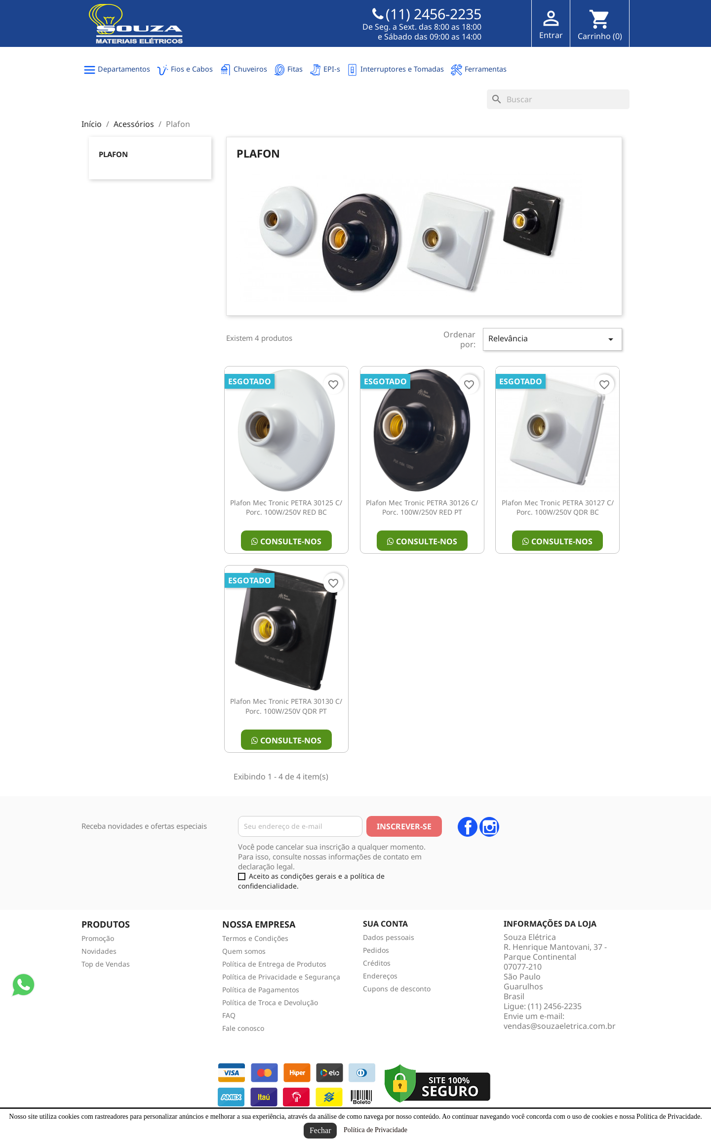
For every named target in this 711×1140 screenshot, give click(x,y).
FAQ (229, 1015)
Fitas (288, 70)
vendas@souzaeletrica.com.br (560, 1025)
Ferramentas (478, 70)
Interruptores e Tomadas (395, 70)
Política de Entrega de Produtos (274, 964)
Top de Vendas (105, 964)
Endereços (380, 975)
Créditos (377, 963)
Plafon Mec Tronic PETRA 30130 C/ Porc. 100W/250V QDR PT (286, 706)
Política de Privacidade (375, 1130)
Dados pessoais (388, 937)
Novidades (99, 951)
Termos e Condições (255, 938)
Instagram (489, 826)
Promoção (97, 938)
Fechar (320, 1130)
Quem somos (244, 951)
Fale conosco (243, 1028)
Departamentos (116, 70)
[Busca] (558, 99)
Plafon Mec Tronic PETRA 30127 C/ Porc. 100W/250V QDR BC (558, 507)
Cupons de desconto (397, 988)
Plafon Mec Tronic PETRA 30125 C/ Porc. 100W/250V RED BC (286, 507)
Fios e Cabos (185, 70)
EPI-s (324, 70)
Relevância (552, 339)
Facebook (467, 826)
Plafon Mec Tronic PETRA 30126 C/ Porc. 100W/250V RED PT (422, 507)
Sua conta (385, 923)
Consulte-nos (286, 541)
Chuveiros (243, 70)
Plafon (113, 154)
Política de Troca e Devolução (270, 1002)
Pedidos (376, 950)
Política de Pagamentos (260, 989)
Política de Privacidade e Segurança (281, 976)
